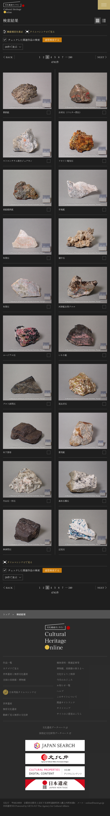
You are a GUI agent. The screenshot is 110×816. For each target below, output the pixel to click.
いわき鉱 (63, 355)
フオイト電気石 (66, 160)
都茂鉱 (62, 452)
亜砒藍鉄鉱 (8, 209)
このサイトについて (67, 696)
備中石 (62, 257)
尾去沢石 (63, 403)
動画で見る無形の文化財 (15, 714)
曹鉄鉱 (6, 112)
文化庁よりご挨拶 (66, 674)
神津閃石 (7, 549)
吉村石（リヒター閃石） (70, 112)
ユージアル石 (9, 355)
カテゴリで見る (11, 668)
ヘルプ (60, 691)
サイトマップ (63, 708)
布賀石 (6, 257)
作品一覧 (7, 662)
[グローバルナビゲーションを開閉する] (104, 5)
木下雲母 (7, 452)
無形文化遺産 (10, 709)
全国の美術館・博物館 (14, 679)
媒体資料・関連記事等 (68, 662)
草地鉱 (62, 209)
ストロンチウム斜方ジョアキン (17, 160)
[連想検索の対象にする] (48, 112)
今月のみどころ (65, 679)
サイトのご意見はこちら (69, 713)
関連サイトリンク (66, 702)
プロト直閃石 (9, 403)
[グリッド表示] (97, 20)
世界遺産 (7, 703)
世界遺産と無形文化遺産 (15, 674)
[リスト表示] (104, 20)
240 (70, 57)
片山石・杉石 (9, 500)
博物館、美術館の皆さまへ (70, 668)
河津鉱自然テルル (67, 306)
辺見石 (62, 549)
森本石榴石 (64, 500)
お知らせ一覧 (63, 685)
